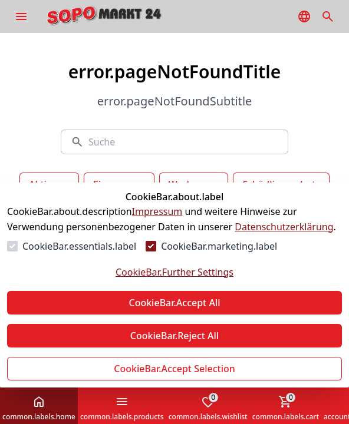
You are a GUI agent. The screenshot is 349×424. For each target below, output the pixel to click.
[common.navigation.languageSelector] (304, 16)
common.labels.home (38, 408)
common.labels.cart (285, 407)
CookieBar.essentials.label (79, 246)
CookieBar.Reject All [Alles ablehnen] (174, 335)
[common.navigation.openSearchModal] (328, 16)
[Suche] (183, 142)
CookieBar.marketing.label (219, 246)
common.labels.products (122, 408)
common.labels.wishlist (208, 407)
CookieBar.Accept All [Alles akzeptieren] (174, 302)
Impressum (157, 211)
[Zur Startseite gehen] (121, 16)
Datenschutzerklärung (284, 226)
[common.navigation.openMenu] (21, 16)
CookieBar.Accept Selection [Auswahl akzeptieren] (174, 368)
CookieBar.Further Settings (174, 272)
